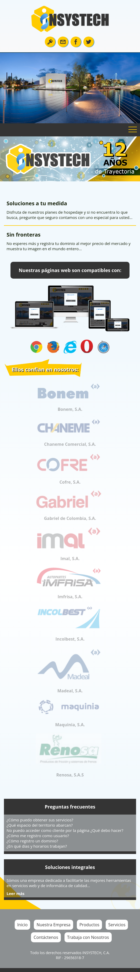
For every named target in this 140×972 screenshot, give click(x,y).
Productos (89, 925)
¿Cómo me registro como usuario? (38, 835)
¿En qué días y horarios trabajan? (37, 846)
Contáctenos (46, 937)
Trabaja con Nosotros (88, 937)
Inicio (22, 925)
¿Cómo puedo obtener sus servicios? (40, 819)
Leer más (15, 893)
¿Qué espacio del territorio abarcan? (40, 825)
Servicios (116, 925)
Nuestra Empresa (53, 925)
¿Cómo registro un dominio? (32, 840)
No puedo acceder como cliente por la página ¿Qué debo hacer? (65, 830)
